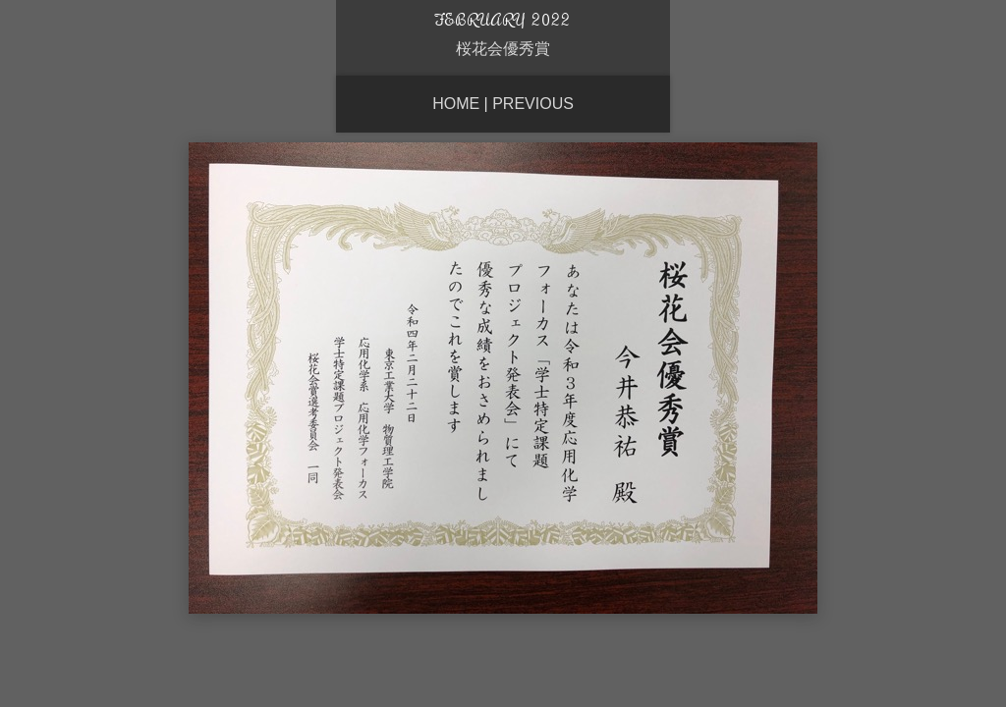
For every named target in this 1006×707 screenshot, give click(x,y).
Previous (533, 103)
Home (455, 103)
